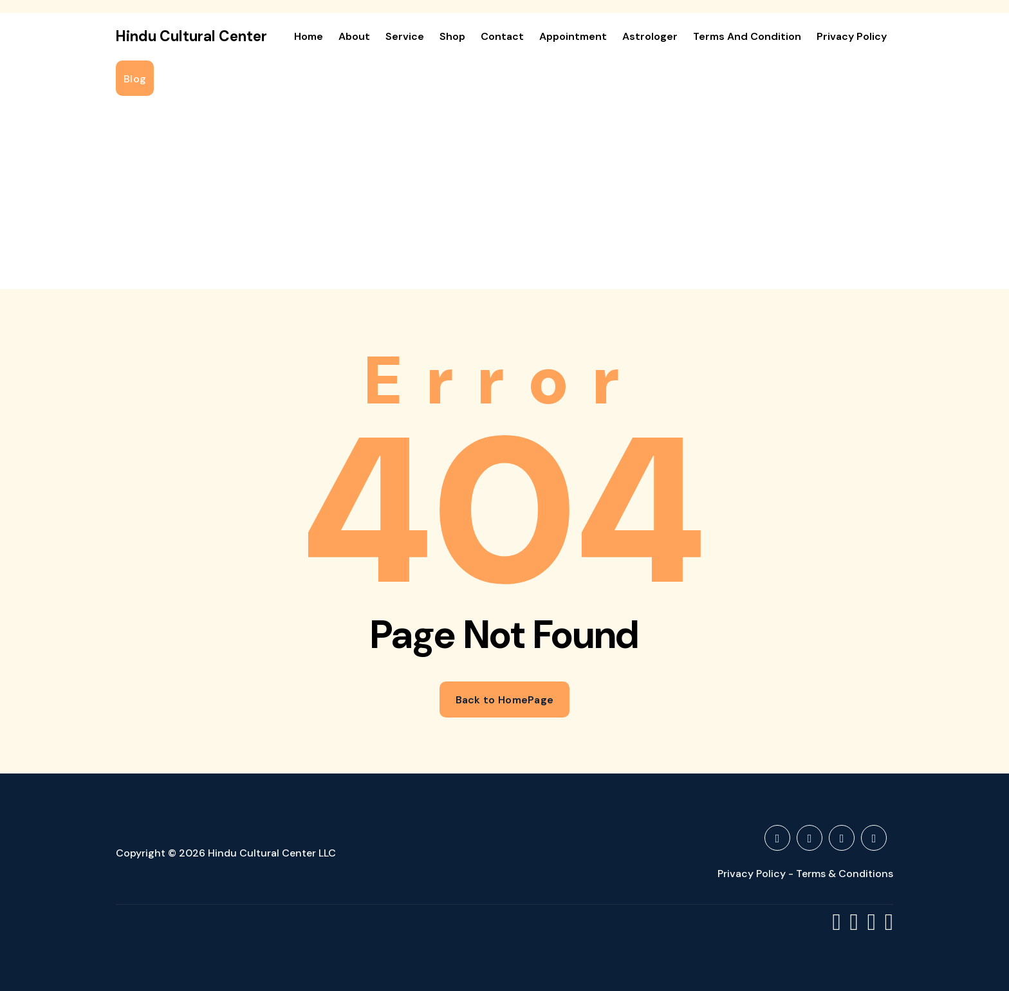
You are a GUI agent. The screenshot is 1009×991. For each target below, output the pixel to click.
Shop (452, 36)
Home (308, 36)
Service (404, 36)
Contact (502, 36)
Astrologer (650, 36)
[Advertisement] (504, 192)
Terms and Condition (747, 36)
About (354, 36)
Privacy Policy (852, 36)
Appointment (573, 36)
